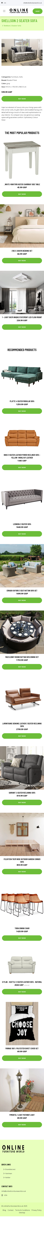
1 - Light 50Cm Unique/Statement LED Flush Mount (22, 317)
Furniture (14, 77)
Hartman (8, 1173)
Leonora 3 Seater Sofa (22, 524)
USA (5, 3)
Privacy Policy (37, 1210)
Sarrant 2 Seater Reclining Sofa (22, 792)
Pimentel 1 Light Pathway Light (22, 1115)
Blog (4, 1210)
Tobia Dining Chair (22, 928)
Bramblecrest (10, 1169)
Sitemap (22, 1213)
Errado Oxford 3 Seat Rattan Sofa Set (22, 590)
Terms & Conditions (22, 1210)
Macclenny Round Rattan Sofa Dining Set (22, 657)
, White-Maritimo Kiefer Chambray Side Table (22, 184)
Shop (38, 11)
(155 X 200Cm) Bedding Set (22, 251)
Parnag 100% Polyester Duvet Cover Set (22, 1048)
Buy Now (22, 99)
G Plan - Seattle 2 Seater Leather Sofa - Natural (22, 982)
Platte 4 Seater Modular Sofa (22, 401)
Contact (10, 1210)
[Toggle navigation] (4, 11)
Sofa (21, 77)
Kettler (7, 1177)
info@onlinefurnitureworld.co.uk (32, 3)
